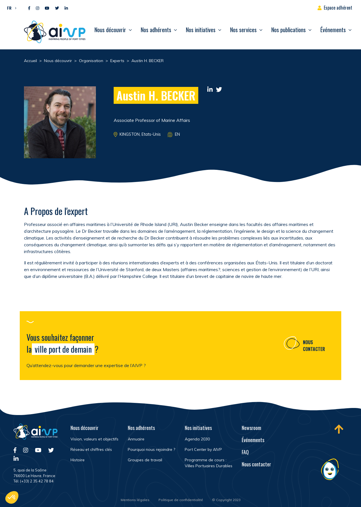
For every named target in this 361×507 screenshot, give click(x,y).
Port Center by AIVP (203, 449)
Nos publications (288, 29)
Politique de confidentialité (181, 500)
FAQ (245, 452)
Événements (333, 29)
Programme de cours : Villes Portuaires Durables (208, 462)
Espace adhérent (338, 7)
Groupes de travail (145, 459)
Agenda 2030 (197, 439)
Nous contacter (314, 347)
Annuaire (136, 439)
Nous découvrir (110, 29)
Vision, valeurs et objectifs (94, 439)
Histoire (78, 459)
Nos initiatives (200, 29)
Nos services (243, 29)
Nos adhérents (156, 29)
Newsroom (251, 427)
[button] (10, 7)
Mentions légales (135, 500)
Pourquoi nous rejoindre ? (151, 449)
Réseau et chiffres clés (91, 449)
